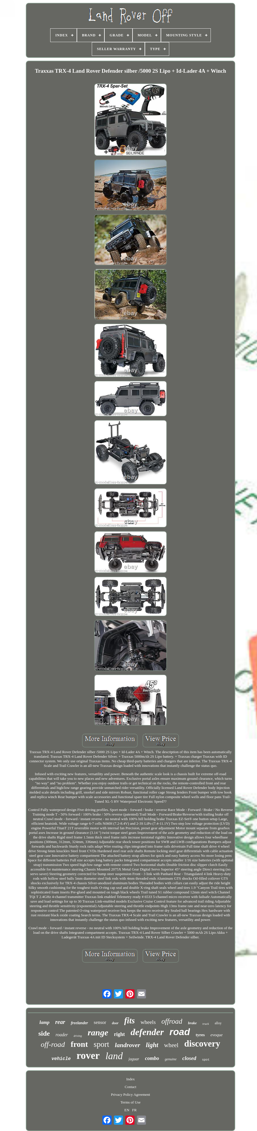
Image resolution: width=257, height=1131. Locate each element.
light (152, 1045)
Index (130, 1079)
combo (152, 1058)
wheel (171, 1045)
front (79, 1044)
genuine (170, 1059)
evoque (217, 1035)
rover (88, 1055)
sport (101, 1044)
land (114, 1056)
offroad (171, 1021)
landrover (127, 1045)
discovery (202, 1044)
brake (192, 1023)
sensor (100, 1022)
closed (189, 1058)
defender (147, 1032)
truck (206, 1023)
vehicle (61, 1058)
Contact (130, 1087)
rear (60, 1022)
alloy (218, 1023)
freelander (79, 1023)
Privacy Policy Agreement (130, 1094)
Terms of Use (130, 1102)
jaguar (133, 1059)
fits (129, 1020)
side (44, 1033)
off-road (53, 1044)
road (180, 1032)
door (115, 1023)
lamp (45, 1022)
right (119, 1034)
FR (134, 1110)
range (98, 1032)
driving (78, 1035)
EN (126, 1110)
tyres (200, 1035)
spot (205, 1059)
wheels (148, 1022)
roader (62, 1034)
